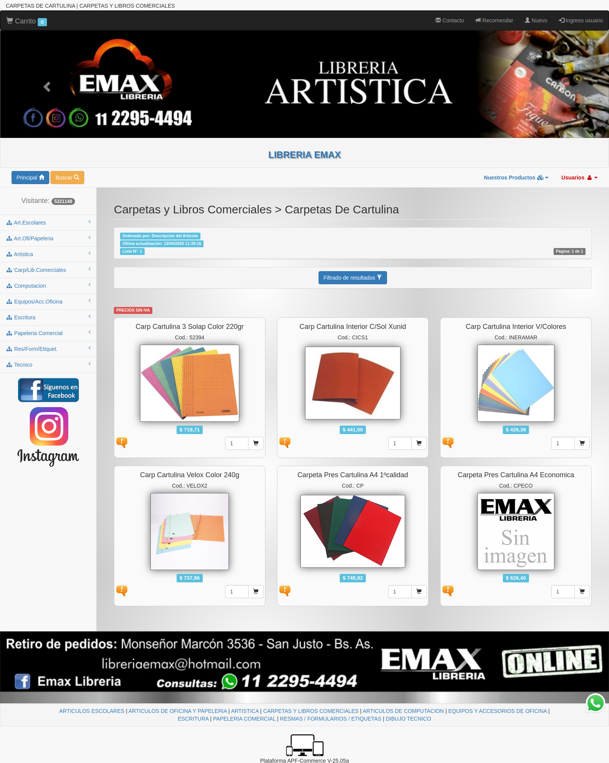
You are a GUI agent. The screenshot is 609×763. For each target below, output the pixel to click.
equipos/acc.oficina (48, 301)
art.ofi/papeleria (48, 238)
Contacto (449, 20)
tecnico (48, 364)
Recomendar (494, 20)
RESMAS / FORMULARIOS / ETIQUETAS (330, 719)
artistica (48, 253)
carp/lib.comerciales (48, 269)
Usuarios (579, 177)
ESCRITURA (193, 719)
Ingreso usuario (581, 20)
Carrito (26, 21)
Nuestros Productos (516, 177)
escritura (48, 317)
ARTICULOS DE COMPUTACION (403, 711)
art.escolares (48, 222)
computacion (48, 285)
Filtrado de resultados (353, 278)
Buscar (67, 177)
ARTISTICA (245, 711)
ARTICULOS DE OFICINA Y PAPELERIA (177, 711)
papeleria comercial (48, 332)
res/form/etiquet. (48, 348)
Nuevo (536, 20)
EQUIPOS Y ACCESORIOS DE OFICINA (497, 711)
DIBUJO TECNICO (408, 719)
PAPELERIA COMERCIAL (244, 719)
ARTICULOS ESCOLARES (91, 711)
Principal (30, 177)
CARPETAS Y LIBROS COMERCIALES (311, 711)
